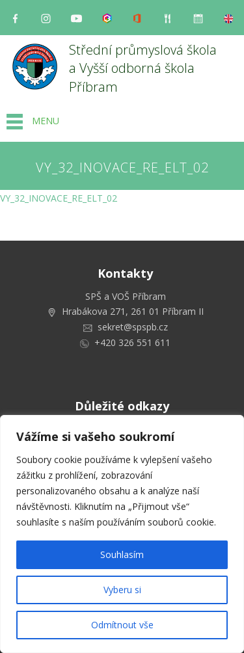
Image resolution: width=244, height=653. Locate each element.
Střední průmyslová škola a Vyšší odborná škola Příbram (144, 68)
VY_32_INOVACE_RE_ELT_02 (58, 198)
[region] (122, 534)
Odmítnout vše (122, 625)
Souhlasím (122, 554)
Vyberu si (122, 589)
